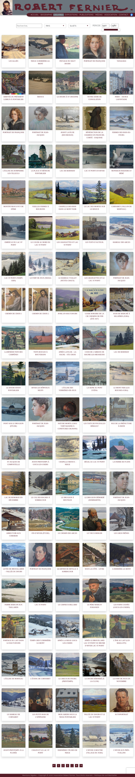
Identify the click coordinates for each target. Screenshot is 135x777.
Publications (86, 15)
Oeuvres (58, 15)
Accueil (35, 15)
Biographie (46, 15)
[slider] (102, 29)
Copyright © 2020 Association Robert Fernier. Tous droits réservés (65, 775)
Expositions (71, 15)
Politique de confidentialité (105, 775)
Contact (123, 15)
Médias (98, 15)
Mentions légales (29, 775)
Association (110, 15)
